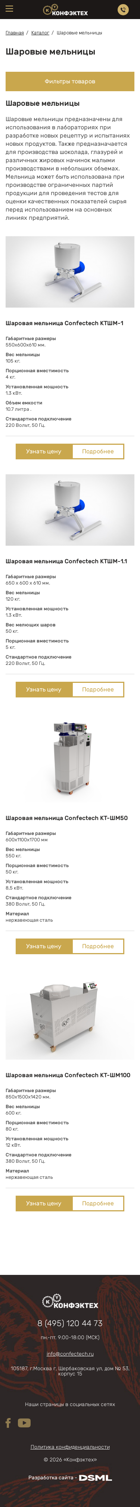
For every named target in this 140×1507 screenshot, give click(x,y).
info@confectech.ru (70, 1354)
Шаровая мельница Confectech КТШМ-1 (64, 323)
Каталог (40, 33)
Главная (15, 33)
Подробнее (98, 451)
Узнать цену (43, 451)
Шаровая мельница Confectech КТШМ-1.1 (66, 561)
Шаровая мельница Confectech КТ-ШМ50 (67, 818)
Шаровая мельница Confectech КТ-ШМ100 (68, 1075)
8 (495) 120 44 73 (70, 1323)
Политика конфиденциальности (70, 1447)
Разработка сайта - (70, 1478)
